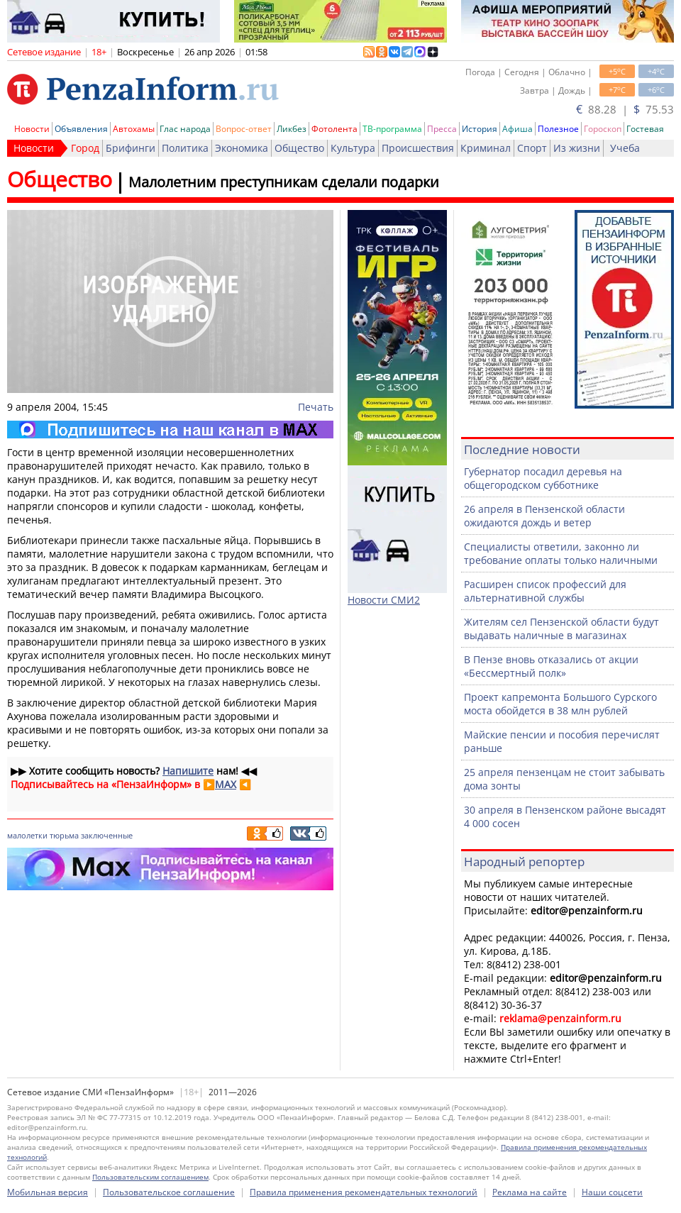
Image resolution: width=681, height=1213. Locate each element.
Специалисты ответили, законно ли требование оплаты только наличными (561, 553)
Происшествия (418, 148)
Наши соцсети (612, 1192)
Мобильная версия (47, 1192)
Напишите (188, 770)
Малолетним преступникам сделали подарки (283, 182)
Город (85, 148)
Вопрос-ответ (244, 129)
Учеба (625, 148)
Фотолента (334, 129)
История (479, 129)
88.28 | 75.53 (625, 109)
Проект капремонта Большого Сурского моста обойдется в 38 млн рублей (560, 703)
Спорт (532, 148)
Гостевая (645, 129)
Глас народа (185, 129)
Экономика (241, 148)
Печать (315, 407)
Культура (353, 148)
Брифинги (130, 148)
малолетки (27, 835)
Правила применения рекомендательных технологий (363, 1192)
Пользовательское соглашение (169, 1192)
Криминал (485, 148)
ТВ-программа (392, 129)
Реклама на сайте (529, 1192)
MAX (225, 784)
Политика (185, 148)
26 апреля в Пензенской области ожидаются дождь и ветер (544, 515)
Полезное (558, 129)
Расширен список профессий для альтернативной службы (545, 590)
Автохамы (134, 129)
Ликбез (291, 129)
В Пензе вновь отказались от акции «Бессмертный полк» (551, 666)
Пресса (442, 129)
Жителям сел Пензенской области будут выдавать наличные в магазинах (561, 628)
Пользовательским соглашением (150, 1177)
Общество (299, 148)
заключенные (107, 835)
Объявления (81, 129)
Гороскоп (602, 129)
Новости (32, 129)
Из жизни (576, 148)
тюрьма (64, 835)
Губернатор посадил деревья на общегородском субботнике (543, 478)
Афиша (517, 129)
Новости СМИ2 (384, 599)
